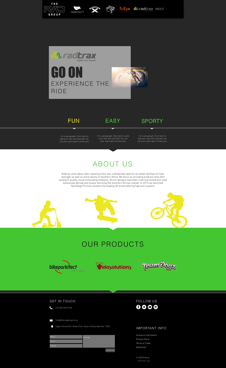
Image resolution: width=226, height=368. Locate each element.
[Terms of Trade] (151, 343)
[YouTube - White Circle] (150, 307)
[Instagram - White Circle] (156, 307)
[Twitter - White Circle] (144, 307)
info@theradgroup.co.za (66, 320)
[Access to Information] (151, 335)
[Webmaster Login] (144, 360)
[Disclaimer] (151, 347)
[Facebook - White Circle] (138, 307)
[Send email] (110, 350)
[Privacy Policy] (151, 339)
